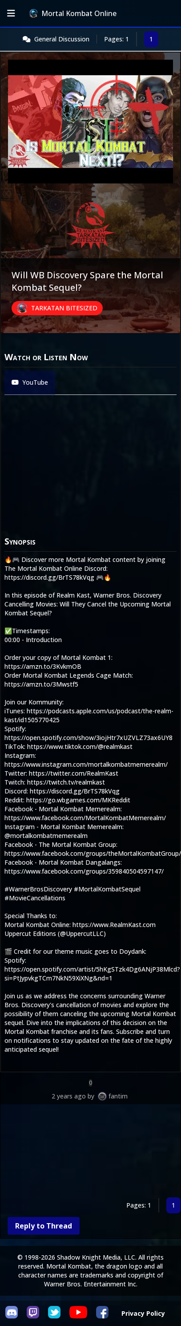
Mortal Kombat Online (73, 13)
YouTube (30, 382)
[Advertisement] (83, 1152)
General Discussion (61, 39)
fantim (118, 1096)
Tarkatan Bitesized (64, 308)
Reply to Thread (43, 1226)
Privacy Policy (143, 1313)
